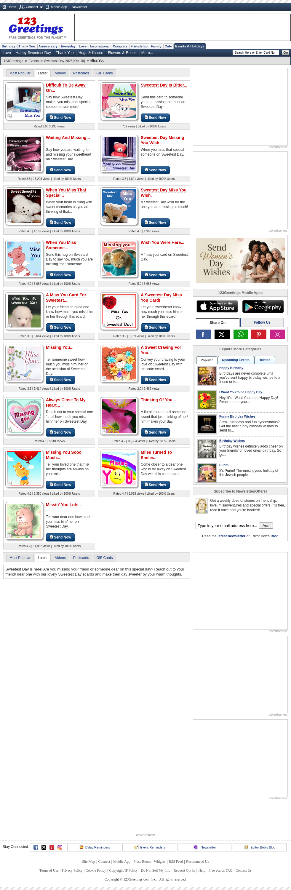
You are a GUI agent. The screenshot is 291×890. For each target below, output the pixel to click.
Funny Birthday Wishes (237, 416)
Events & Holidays (189, 46)
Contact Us (244, 870)
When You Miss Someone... (61, 245)
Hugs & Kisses (91, 52)
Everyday (68, 46)
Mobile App (59, 7)
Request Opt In (184, 870)
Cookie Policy (96, 870)
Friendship (139, 46)
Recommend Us (197, 861)
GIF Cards (104, 73)
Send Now (60, 117)
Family (156, 46)
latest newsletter (231, 536)
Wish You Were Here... (162, 242)
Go (285, 52)
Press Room (142, 861)
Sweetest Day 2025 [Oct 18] (64, 61)
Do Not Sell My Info (155, 870)
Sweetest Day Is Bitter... (164, 85)
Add (266, 525)
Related (265, 360)
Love (83, 46)
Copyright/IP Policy (123, 870)
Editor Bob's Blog (259, 847)
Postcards (81, 73)
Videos (60, 73)
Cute (168, 46)
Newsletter (79, 7)
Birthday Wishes (232, 440)
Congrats (120, 46)
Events (34, 61)
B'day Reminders (94, 847)
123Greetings (13, 61)
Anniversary (48, 46)
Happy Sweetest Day (33, 52)
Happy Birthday (231, 368)
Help (201, 870)
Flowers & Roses (122, 52)
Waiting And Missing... (68, 137)
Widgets (160, 861)
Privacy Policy (72, 870)
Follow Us (262, 322)
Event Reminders (149, 847)
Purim (223, 465)
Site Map (88, 861)
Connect (32, 7)
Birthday (8, 46)
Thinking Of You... (158, 399)
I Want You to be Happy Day (240, 392)
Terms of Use (48, 870)
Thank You (26, 46)
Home (11, 7)
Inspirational (100, 46)
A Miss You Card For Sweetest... (66, 298)
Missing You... (59, 347)
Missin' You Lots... (64, 504)
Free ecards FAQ (220, 870)
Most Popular (20, 73)
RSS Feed (176, 861)
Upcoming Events (236, 360)
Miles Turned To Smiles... (156, 455)
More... (147, 52)
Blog (275, 536)
